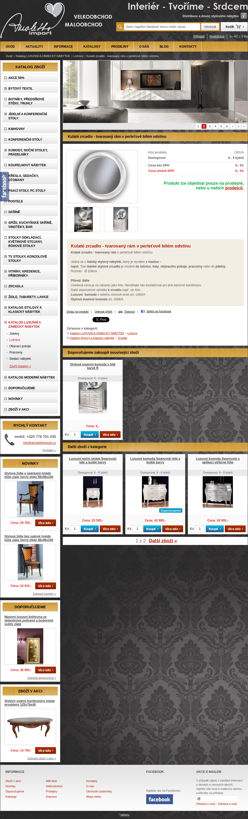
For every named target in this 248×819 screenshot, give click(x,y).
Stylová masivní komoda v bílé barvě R (92, 366)
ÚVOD (10, 46)
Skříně (14, 212)
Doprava (51, 796)
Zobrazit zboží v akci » (42, 758)
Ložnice (78, 56)
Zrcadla (15, 286)
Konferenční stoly (25, 139)
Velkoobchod (54, 786)
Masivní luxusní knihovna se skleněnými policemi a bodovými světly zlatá (28, 620)
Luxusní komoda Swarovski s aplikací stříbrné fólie (218, 460)
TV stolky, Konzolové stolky (27, 259)
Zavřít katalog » (20, 366)
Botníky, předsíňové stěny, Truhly (26, 101)
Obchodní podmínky (99, 791)
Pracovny (15, 352)
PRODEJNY (119, 46)
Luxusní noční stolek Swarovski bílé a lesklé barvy (92, 460)
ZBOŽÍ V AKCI (18, 409)
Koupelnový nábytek (27, 165)
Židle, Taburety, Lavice (28, 297)
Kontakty (91, 781)
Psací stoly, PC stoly (27, 191)
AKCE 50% (16, 78)
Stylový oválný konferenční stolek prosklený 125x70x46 (29, 702)
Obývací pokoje (20, 346)
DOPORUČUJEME (21, 388)
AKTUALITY (34, 46)
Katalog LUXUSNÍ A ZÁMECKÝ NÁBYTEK (43, 56)
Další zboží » (163, 540)
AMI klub (51, 781)
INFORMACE (63, 46)
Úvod (9, 56)
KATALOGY (92, 46)
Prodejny (51, 791)
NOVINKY (15, 399)
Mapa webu (93, 796)
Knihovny (16, 129)
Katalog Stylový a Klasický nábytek (25, 310)
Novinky (10, 786)
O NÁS (144, 46)
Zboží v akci (13, 781)
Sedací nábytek (20, 359)
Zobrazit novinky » (44, 593)
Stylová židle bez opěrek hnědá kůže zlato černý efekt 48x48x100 (28, 538)
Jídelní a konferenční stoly (27, 116)
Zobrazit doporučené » (41, 677)
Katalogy (11, 796)
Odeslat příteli (103, 311)
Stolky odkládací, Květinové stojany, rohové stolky (25, 242)
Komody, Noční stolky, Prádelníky (28, 152)
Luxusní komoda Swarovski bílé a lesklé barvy (155, 460)
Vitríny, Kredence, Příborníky (24, 273)
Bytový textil (20, 88)
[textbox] (162, 26)
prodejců (234, 188)
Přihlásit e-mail (205, 803)
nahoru (124, 814)
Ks (67, 434)
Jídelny (14, 334)
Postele (15, 201)
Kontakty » (49, 450)
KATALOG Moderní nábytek (31, 377)
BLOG (164, 46)
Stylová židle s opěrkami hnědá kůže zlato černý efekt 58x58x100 (28, 475)
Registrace (217, 36)
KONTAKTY (188, 46)
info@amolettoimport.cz (39, 443)
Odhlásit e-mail (227, 803)
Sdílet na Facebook (158, 311)
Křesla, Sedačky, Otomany (23, 178)
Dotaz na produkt (78, 311)
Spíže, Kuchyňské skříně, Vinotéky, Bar (30, 225)
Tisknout (129, 311)
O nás (90, 786)
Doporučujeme (14, 791)
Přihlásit (199, 36)
